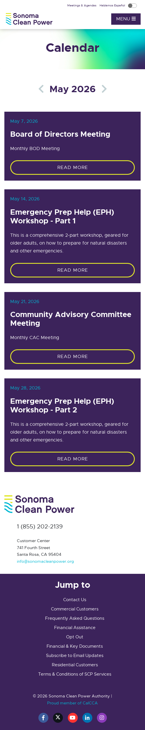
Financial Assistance (75, 627)
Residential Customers (75, 664)
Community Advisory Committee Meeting (70, 319)
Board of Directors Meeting (60, 134)
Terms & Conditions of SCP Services (74, 674)
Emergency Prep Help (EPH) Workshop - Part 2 (62, 405)
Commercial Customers (74, 609)
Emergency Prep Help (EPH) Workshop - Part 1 (62, 216)
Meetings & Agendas (82, 5)
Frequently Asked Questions (74, 618)
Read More (72, 167)
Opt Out (74, 637)
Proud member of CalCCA (72, 703)
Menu (126, 19)
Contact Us (74, 599)
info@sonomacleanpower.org (45, 561)
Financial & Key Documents (75, 646)
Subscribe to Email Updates (74, 655)
